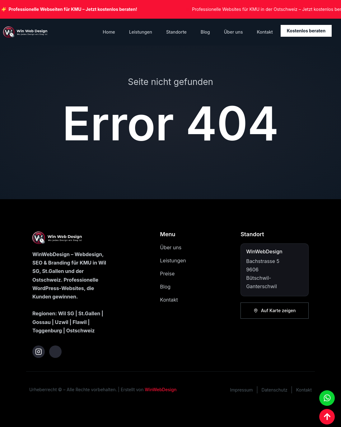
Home (109, 32)
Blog (205, 32)
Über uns (233, 32)
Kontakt (265, 32)
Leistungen (140, 32)
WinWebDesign (160, 389)
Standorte (176, 32)
